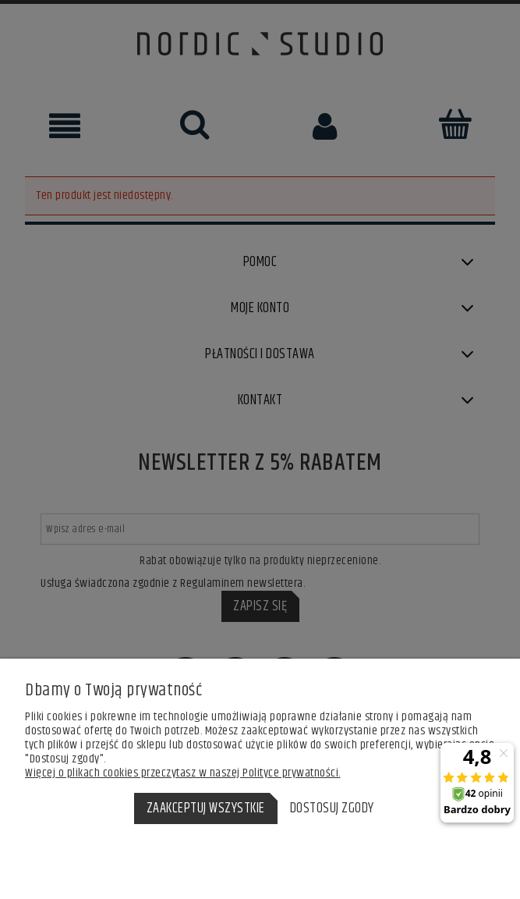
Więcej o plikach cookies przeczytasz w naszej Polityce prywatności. (183, 773)
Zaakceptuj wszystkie (206, 808)
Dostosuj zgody (332, 808)
